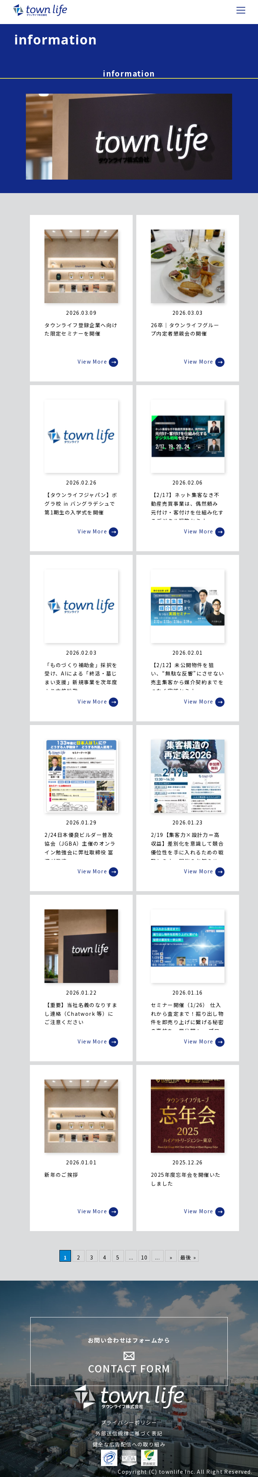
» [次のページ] (170, 1257)
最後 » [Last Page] (188, 1257)
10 (144, 1257)
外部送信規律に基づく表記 (129, 1433)
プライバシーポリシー (129, 1422)
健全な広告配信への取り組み (129, 1444)
